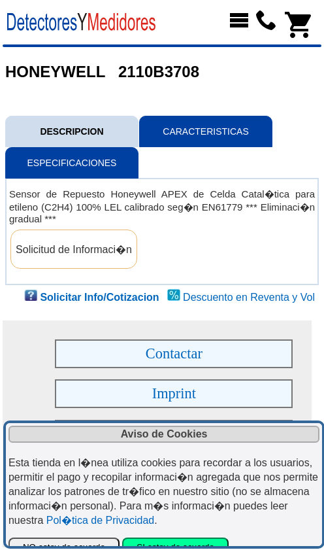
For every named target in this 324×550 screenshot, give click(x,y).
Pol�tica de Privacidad (100, 520)
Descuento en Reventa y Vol (249, 297)
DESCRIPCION (71, 131)
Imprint (174, 393)
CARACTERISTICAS (205, 131)
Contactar (174, 353)
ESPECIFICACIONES (72, 163)
